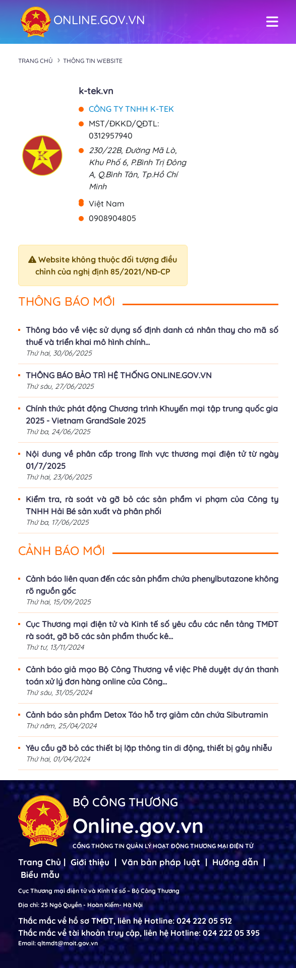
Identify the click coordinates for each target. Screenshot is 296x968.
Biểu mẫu (40, 874)
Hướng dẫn (235, 862)
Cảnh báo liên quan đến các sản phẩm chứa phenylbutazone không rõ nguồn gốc (152, 585)
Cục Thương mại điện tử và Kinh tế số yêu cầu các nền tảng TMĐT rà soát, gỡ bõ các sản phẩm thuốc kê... (152, 630)
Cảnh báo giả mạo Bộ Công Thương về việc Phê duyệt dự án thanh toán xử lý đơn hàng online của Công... (152, 675)
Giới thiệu (90, 862)
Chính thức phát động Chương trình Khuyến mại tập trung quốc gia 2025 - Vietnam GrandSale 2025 (152, 414)
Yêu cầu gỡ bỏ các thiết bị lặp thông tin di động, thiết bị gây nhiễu (149, 748)
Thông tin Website (93, 60)
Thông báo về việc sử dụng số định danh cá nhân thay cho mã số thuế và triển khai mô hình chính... (152, 336)
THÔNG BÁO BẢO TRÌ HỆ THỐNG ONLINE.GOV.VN (119, 375)
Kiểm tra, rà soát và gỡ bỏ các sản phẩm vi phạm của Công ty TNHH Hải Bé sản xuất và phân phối (152, 505)
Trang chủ (35, 60)
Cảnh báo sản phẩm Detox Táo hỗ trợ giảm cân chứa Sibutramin (147, 715)
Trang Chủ (39, 862)
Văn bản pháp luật (161, 862)
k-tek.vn (96, 91)
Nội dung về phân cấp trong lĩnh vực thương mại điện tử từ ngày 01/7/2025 (152, 460)
